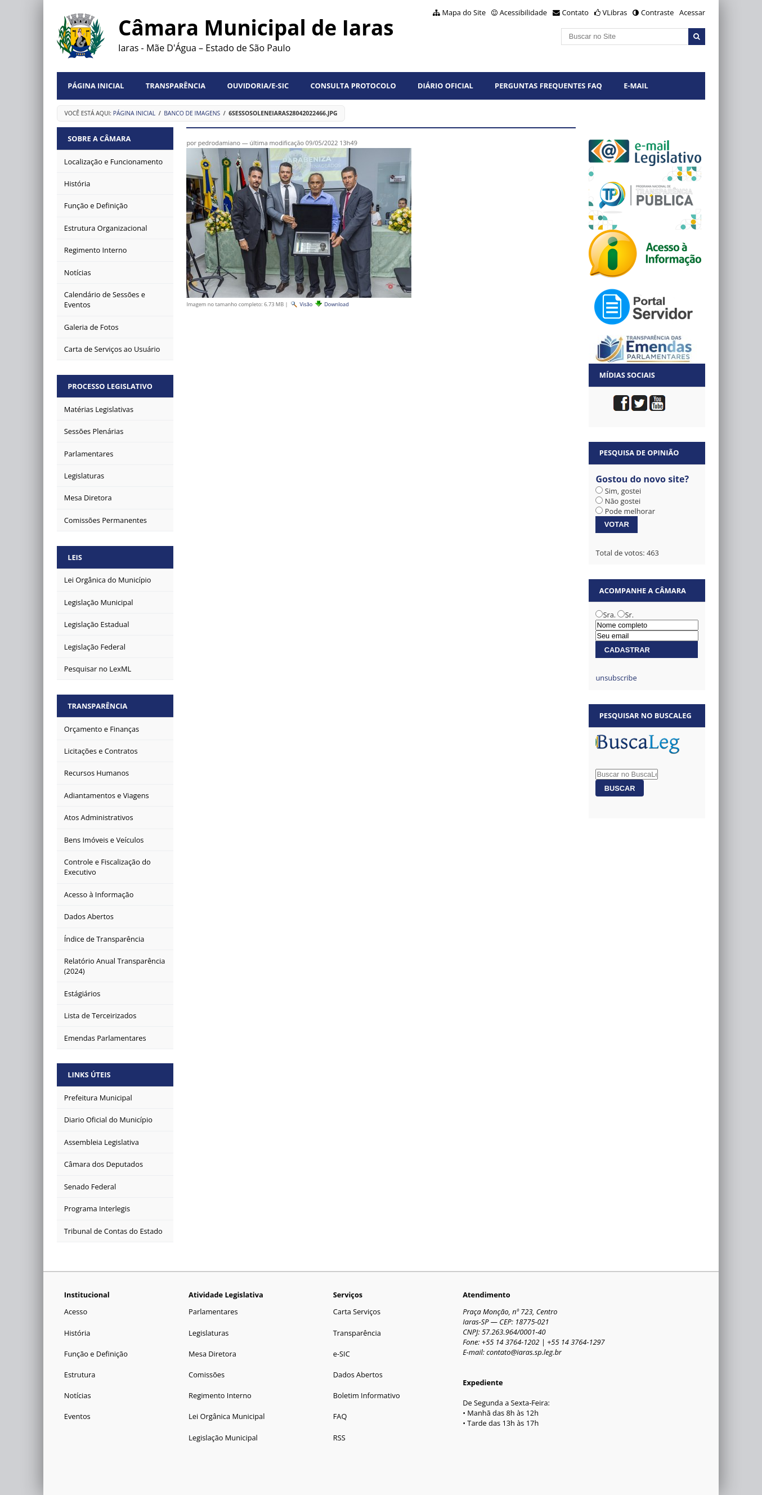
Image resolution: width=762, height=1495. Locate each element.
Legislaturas (208, 1333)
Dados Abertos (358, 1374)
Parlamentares (213, 1311)
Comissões (207, 1374)
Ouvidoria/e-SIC (258, 85)
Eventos (77, 1416)
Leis (75, 557)
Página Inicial (96, 85)
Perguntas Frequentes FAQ (548, 85)
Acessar (692, 12)
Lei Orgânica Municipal (227, 1416)
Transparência (175, 85)
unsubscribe (616, 678)
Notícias (77, 1395)
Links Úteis (89, 1074)
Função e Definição (96, 1354)
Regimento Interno (220, 1395)
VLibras (615, 12)
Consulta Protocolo (353, 85)
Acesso (75, 1311)
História (77, 1333)
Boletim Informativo (366, 1395)
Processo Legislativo (110, 386)
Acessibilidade (523, 12)
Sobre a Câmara (99, 138)
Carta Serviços (356, 1311)
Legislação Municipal (223, 1438)
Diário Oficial (445, 85)
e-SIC (341, 1354)
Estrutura (80, 1374)
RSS (339, 1438)
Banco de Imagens (192, 113)
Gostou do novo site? (642, 479)
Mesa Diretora (212, 1354)
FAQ (340, 1416)
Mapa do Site (464, 12)
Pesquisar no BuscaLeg (645, 715)
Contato (575, 12)
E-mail (636, 85)
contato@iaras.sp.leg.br (524, 1352)
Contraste (657, 12)
